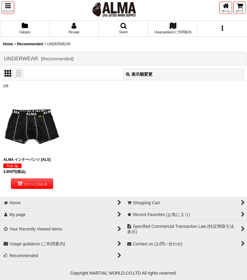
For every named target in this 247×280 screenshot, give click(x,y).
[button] (8, 8)
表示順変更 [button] (139, 74)
